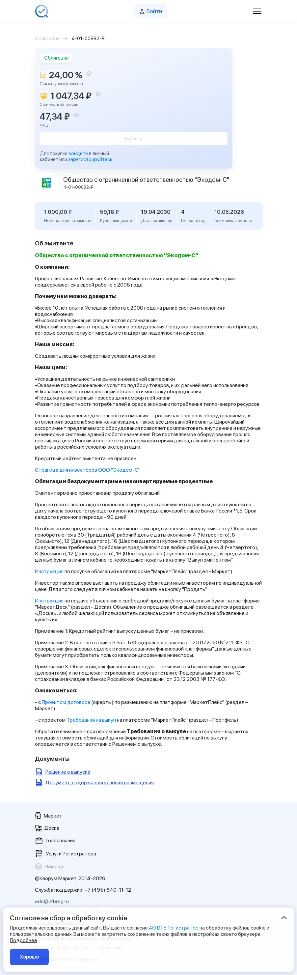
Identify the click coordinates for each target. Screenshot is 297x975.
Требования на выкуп (91, 720)
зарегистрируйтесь (90, 159)
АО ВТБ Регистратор (174, 928)
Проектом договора (66, 702)
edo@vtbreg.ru (52, 901)
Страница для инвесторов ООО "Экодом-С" (87, 470)
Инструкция (49, 571)
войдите (78, 153)
